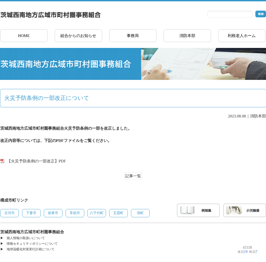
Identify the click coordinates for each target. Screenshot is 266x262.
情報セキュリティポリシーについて (32, 243)
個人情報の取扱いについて (26, 238)
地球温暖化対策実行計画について (30, 249)
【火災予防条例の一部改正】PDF (36, 161)
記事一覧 (133, 176)
